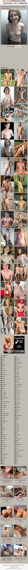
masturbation (18, 363)
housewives (4, 454)
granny (3, 440)
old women (18, 386)
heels (3, 448)
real (16, 413)
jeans (3, 459)
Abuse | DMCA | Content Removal (10, 565)
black (3, 380)
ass (2, 363)
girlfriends (4, 434)
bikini (3, 378)
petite (17, 405)
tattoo (17, 440)
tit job (16, 446)
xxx (16, 463)
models (17, 368)
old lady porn (18, 384)
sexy (16, 423)
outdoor (17, 390)
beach (3, 368)
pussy (17, 411)
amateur (3, 357)
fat (2, 425)
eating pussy (4, 415)
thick (16, 442)
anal (2, 359)
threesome (18, 444)
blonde (3, 382)
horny (3, 450)
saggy (17, 417)
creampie (4, 405)
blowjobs (3, 384)
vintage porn (18, 456)
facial (3, 423)
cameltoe (3, 394)
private (17, 409)
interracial (4, 458)
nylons (17, 382)
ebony (3, 417)
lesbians (17, 359)
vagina (17, 454)
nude (16, 380)
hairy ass (3, 444)
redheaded (18, 415)
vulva (16, 458)
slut (16, 432)
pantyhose (18, 403)
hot (2, 452)
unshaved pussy (19, 450)
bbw (2, 366)
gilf (2, 432)
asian (3, 361)
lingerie (17, 361)
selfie (16, 419)
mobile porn (18, 366)
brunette (3, 392)
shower (17, 427)
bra (2, 390)
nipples (17, 376)
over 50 (17, 396)
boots (3, 388)
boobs (3, 386)
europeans (4, 421)
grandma (3, 438)
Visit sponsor (18, 46)
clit (2, 399)
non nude (17, 378)
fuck (2, 430)
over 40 (17, 394)
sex (16, 421)
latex (2, 461)
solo (16, 436)
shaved (17, 425)
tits (16, 448)
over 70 (17, 399)
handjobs (3, 446)
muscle (17, 372)
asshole (3, 365)
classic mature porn (6, 397)
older (16, 388)
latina (3, 463)
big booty (3, 374)
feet (2, 427)
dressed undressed (6, 413)
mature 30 (18, 392)
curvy (3, 411)
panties (17, 401)
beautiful (3, 370)
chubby (3, 396)
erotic (3, 419)
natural (17, 374)
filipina (3, 428)
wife (16, 461)
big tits (3, 376)
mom (16, 370)
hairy (2, 442)
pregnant (17, 407)
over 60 (17, 397)
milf (16, 365)
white (16, 459)
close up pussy (5, 401)
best (2, 372)
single (17, 428)
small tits (17, 434)
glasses (3, 436)
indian (3, 456)
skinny (17, 430)
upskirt (17, 452)
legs (16, 357)
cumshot (3, 407)
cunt (2, 409)
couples (3, 403)
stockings (17, 438)
